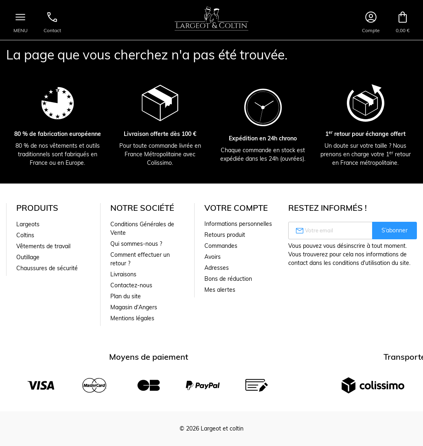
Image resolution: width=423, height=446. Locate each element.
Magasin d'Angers (133, 307)
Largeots (27, 224)
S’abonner (394, 230)
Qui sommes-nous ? (136, 243)
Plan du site (125, 296)
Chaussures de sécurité (47, 268)
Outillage (27, 257)
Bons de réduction (228, 278)
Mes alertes (219, 289)
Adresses (216, 267)
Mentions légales (132, 318)
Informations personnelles (238, 223)
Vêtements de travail (43, 246)
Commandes (220, 245)
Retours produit (224, 234)
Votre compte (236, 208)
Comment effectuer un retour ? (140, 259)
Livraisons (123, 274)
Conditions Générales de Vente (142, 228)
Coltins (25, 235)
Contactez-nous (131, 285)
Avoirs (212, 256)
